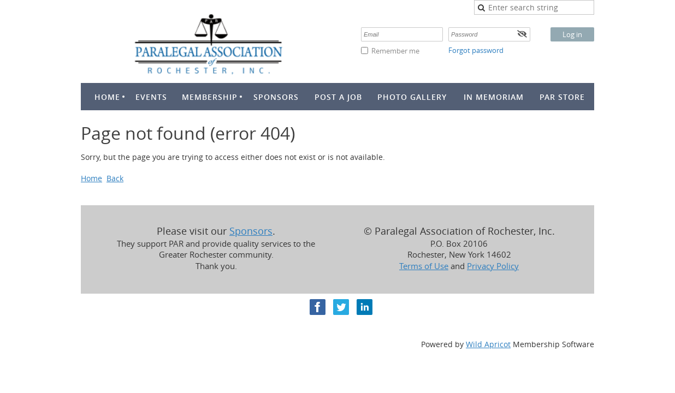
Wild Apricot (488, 344)
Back (114, 178)
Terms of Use (423, 265)
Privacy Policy (493, 265)
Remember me (395, 51)
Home (91, 178)
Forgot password (476, 50)
